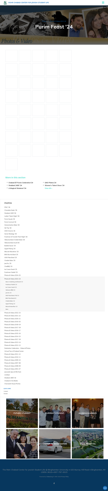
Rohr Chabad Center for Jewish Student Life (28, 3)
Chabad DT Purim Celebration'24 (21, 183)
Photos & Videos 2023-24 (58, 21)
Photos (44, 21)
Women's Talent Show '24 (54, 185)
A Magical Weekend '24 (17, 188)
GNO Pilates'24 (50, 183)
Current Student (54, 413)
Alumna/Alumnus (88, 413)
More (7, 309)
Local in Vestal (88, 444)
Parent (22, 444)
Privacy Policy (65, 476)
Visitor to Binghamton (55, 444)
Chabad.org (49, 476)
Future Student (22, 413)
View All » (48, 188)
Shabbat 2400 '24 (15, 185)
